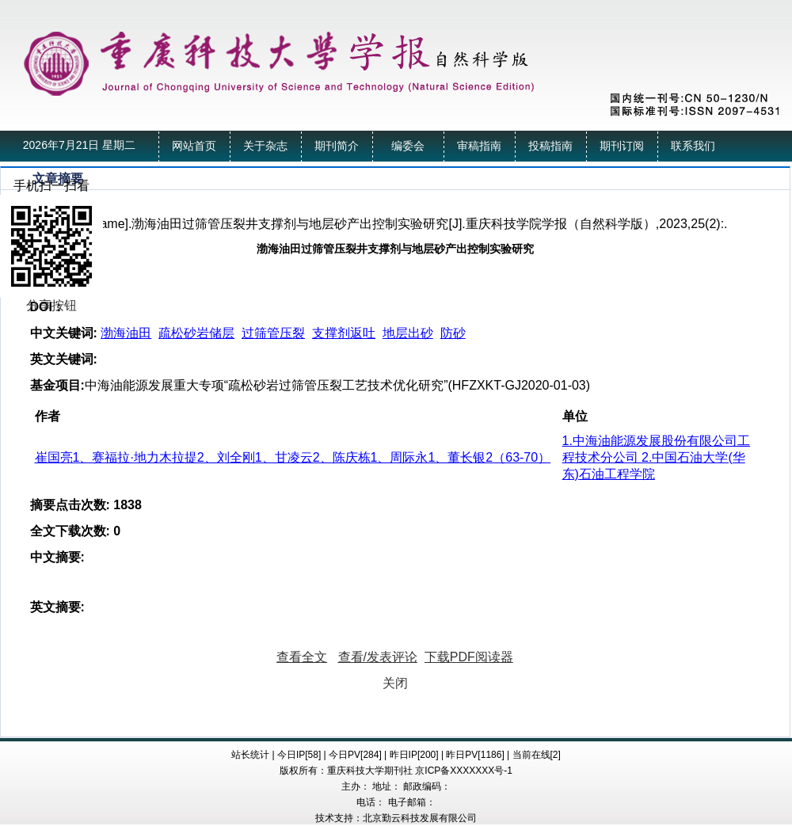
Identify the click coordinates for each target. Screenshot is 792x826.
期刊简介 (336, 146)
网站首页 (194, 146)
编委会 (408, 146)
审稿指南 (479, 146)
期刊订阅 (622, 146)
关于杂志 (265, 146)
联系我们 (693, 146)
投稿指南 (550, 146)
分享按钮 (51, 305)
